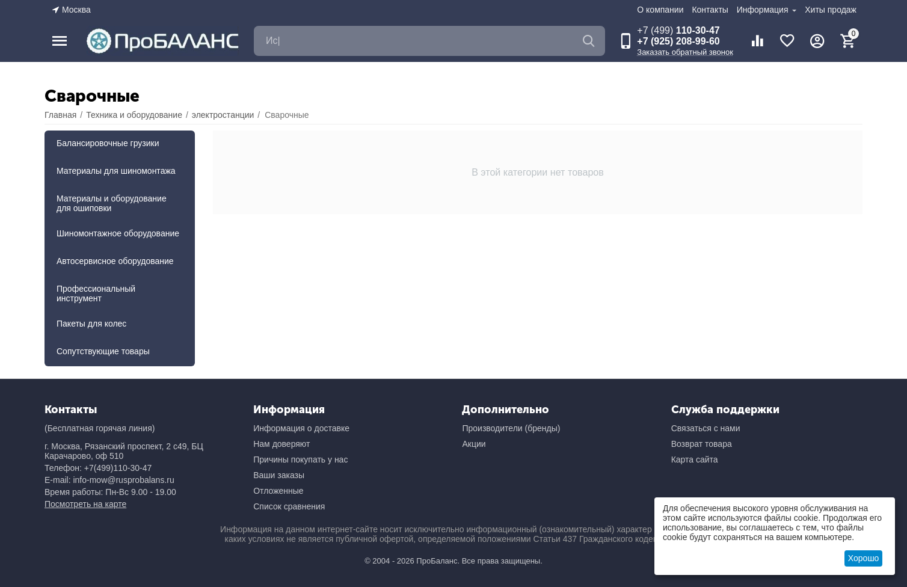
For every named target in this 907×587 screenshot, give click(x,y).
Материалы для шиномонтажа (116, 171)
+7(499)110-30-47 (118, 468)
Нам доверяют (281, 444)
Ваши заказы (278, 475)
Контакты (710, 9)
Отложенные (278, 491)
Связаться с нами (705, 428)
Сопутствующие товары (103, 351)
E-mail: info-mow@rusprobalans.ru (109, 480)
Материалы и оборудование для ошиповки (112, 203)
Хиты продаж (830, 9)
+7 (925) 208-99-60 (678, 41)
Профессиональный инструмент (96, 293)
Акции (473, 444)
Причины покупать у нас (300, 459)
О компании (660, 9)
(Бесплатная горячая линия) (100, 428)
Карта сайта (694, 459)
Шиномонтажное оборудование (118, 233)
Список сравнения (289, 506)
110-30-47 (678, 30)
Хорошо (863, 558)
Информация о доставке (301, 428)
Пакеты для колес (91, 323)
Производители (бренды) (511, 428)
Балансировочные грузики (108, 143)
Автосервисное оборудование (115, 261)
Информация (764, 9)
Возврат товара (701, 444)
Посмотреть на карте (85, 504)
